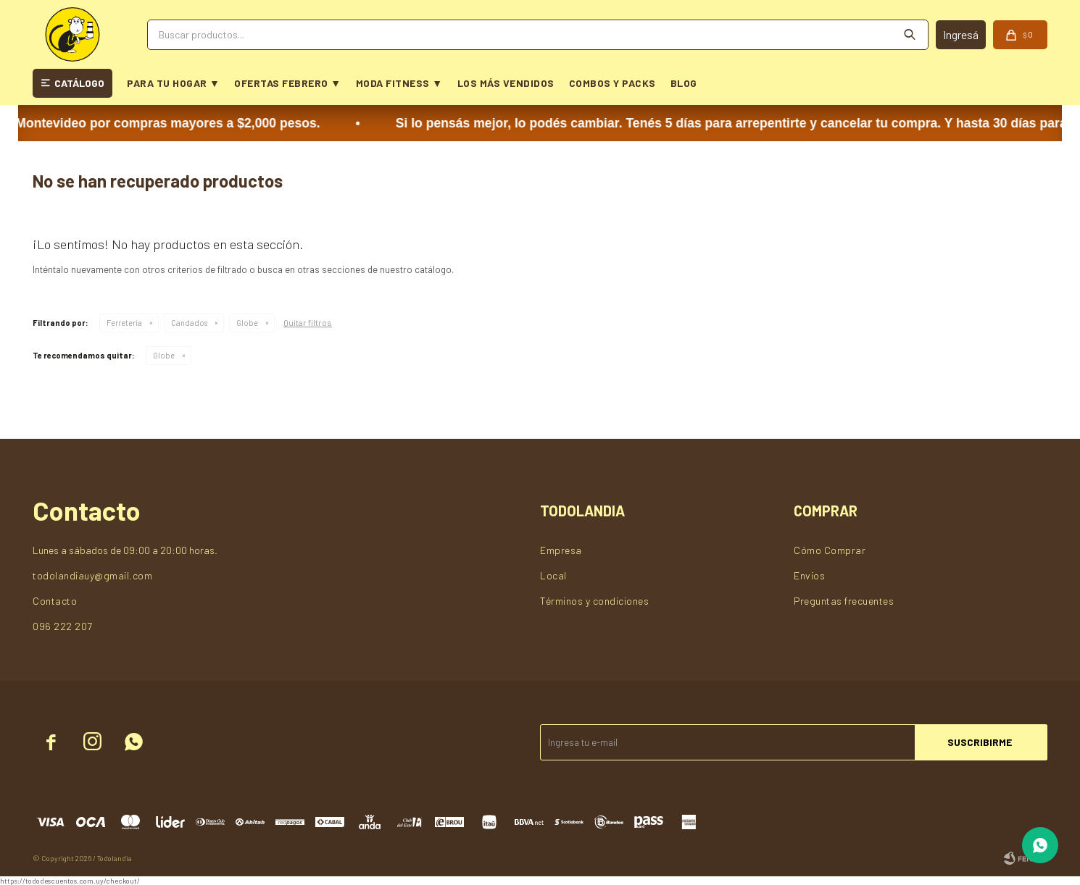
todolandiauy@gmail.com (92, 575)
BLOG (683, 83)
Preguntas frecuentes (844, 601)
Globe (247, 322)
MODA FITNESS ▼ (399, 83)
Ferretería (124, 322)
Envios (809, 575)
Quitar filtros (307, 322)
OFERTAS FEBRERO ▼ (287, 83)
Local (553, 575)
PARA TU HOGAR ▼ (173, 83)
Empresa (561, 550)
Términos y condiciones (594, 601)
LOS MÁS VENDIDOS (505, 83)
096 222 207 (63, 626)
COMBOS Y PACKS (612, 83)
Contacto (55, 601)
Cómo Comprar (829, 550)
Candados (189, 322)
